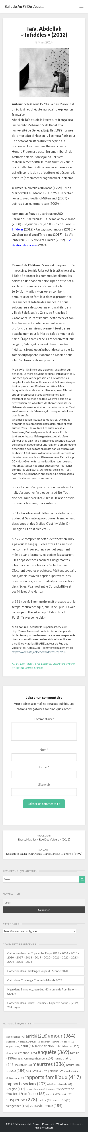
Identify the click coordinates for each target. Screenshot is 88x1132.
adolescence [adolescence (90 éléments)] (15, 1036)
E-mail (44, 767)
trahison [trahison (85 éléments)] (44, 1100)
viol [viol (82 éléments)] (34, 1106)
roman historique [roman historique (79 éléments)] (36, 1089)
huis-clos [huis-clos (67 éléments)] (30, 1058)
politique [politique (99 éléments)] (56, 1070)
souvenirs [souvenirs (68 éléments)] (53, 1094)
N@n (10, 989)
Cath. (10, 980)
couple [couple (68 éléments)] (69, 1041)
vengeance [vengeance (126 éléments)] (17, 1106)
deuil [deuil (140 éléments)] (29, 1046)
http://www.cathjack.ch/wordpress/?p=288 (39, 651)
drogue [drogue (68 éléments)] (11, 1053)
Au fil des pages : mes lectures (31, 663)
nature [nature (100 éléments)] (73, 1064)
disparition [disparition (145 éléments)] (50, 1046)
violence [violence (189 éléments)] (50, 1105)
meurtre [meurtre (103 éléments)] (23, 1064)
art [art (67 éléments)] (23, 1041)
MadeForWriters (44, 1127)
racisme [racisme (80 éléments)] (17, 1078)
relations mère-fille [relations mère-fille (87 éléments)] (59, 1084)
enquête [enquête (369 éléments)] (53, 1052)
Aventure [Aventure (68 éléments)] (33, 1041)
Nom (44, 750)
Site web (44, 784)
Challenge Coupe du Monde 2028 (47, 971)
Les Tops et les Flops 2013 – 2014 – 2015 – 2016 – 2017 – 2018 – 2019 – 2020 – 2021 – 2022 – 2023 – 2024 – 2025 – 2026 (43, 957)
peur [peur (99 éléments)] (31, 1070)
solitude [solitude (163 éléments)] (34, 1093)
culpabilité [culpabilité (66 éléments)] (13, 1046)
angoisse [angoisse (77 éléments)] (12, 1041)
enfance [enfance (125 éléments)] (27, 1053)
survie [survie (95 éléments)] (66, 1093)
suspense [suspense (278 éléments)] (21, 1099)
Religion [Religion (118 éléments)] (15, 1089)
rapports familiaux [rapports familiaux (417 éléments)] (52, 1077)
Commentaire (44, 719)
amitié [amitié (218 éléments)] (37, 1036)
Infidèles (18, 229)
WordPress (62, 1123)
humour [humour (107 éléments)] (44, 1058)
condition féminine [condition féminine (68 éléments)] (52, 1041)
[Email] (44, 902)
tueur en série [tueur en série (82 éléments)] (61, 1100)
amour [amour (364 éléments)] (62, 1035)
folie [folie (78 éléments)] (18, 1058)
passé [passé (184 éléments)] (15, 1070)
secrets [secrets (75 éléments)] (54, 1089)
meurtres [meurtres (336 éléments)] (49, 1064)
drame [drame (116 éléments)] (71, 1046)
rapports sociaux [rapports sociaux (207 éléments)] (26, 1083)
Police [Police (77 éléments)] (42, 1071)
